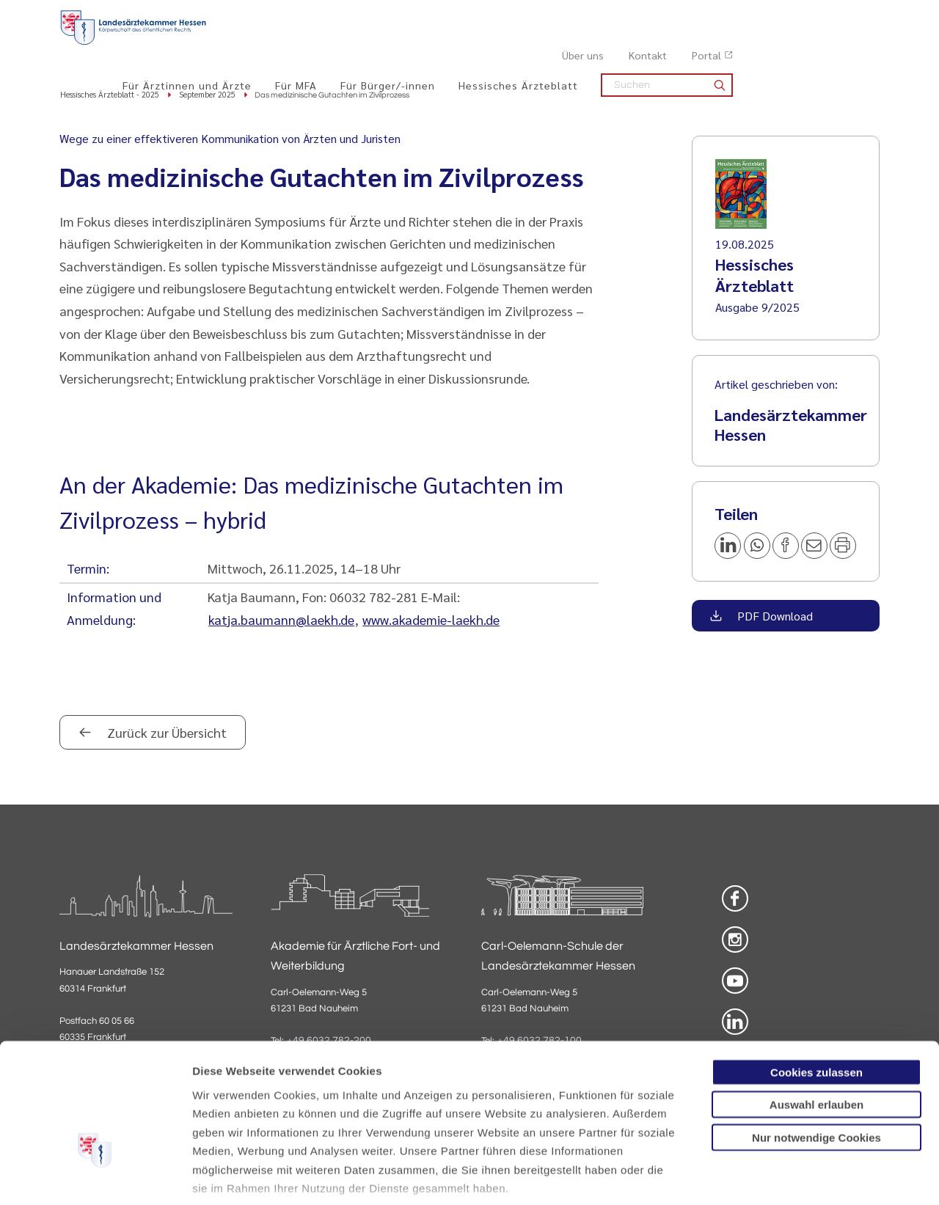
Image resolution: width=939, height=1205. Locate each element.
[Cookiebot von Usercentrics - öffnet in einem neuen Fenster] (95, 1176)
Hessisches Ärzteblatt (665, 44)
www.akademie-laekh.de (431, 620)
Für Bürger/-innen (534, 44)
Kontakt (794, 15)
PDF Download (773, 616)
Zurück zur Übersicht (165, 733)
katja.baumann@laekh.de (281, 620)
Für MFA (443, 44)
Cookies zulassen (816, 973)
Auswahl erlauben (816, 1006)
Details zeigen (781, 1176)
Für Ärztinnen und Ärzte (333, 44)
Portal (853, 15)
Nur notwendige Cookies (816, 1039)
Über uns (729, 15)
